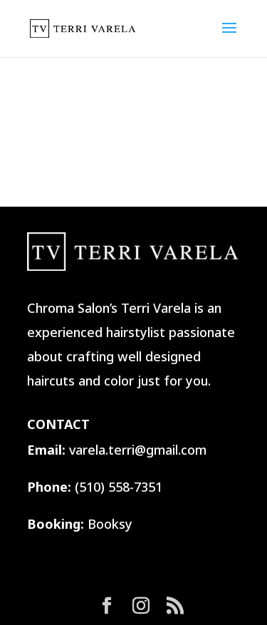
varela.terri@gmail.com (137, 449)
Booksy (110, 523)
